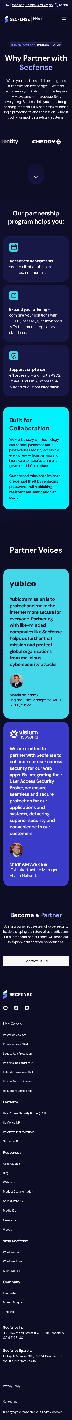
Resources (12, 1152)
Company (29, 44)
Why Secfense (15, 1240)
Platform (10, 1102)
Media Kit (11, 1210)
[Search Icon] (61, 5)
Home (17, 44)
